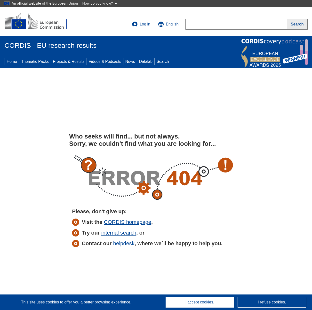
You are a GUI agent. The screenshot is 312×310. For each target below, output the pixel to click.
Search (163, 61)
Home (12, 61)
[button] (168, 24)
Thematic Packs (35, 61)
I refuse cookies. (272, 302)
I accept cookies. (199, 302)
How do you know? (100, 3)
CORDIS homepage (127, 222)
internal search (118, 233)
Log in (141, 24)
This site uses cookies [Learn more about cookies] (40, 302)
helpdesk (124, 243)
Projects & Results (69, 61)
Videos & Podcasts (105, 61)
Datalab (145, 61)
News (130, 61)
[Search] (297, 24)
